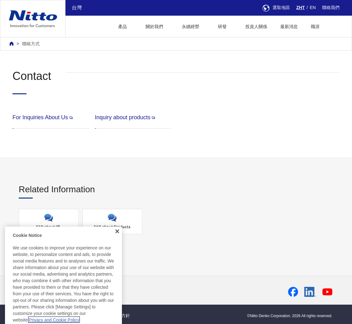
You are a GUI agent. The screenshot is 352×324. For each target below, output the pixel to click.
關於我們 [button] (154, 26)
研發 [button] (222, 26)
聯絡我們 (331, 7)
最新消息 (289, 26)
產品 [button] (122, 26)
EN (313, 7)
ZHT (300, 7)
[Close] (117, 254)
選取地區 (276, 7)
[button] (336, 25)
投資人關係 (256, 26)
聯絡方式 (31, 43)
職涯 (315, 26)
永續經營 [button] (190, 26)
